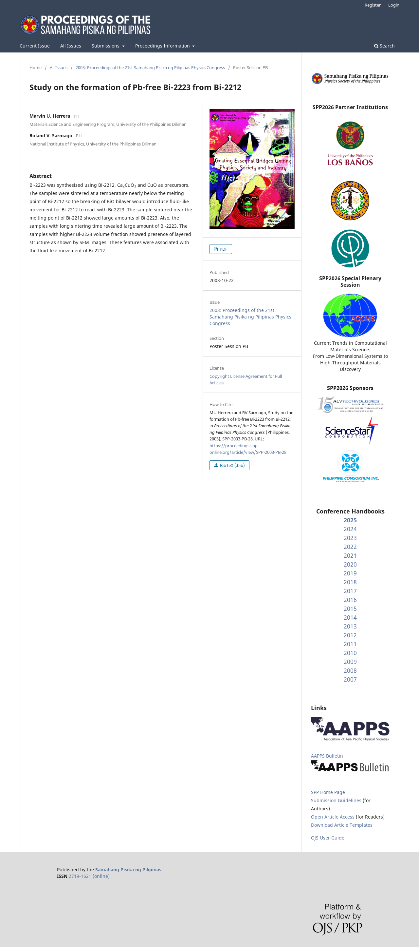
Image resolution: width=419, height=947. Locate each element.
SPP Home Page (328, 792)
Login (393, 5)
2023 (350, 538)
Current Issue (35, 46)
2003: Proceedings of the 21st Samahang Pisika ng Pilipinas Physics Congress (150, 67)
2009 (350, 662)
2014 (350, 617)
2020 (350, 564)
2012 (350, 635)
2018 (350, 582)
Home (35, 67)
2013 (350, 626)
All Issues (70, 46)
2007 (350, 679)
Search (384, 46)
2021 (350, 555)
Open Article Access (333, 817)
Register (373, 5)
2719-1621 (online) (89, 876)
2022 (350, 547)
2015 (350, 608)
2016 (350, 600)
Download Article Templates (342, 825)
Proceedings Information (163, 46)
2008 (350, 670)
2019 (350, 573)
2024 (350, 529)
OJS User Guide (327, 838)
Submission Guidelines (337, 800)
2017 (350, 591)
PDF (223, 249)
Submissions (106, 46)
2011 (350, 644)
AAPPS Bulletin (327, 756)
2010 (350, 653)
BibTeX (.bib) (232, 465)
